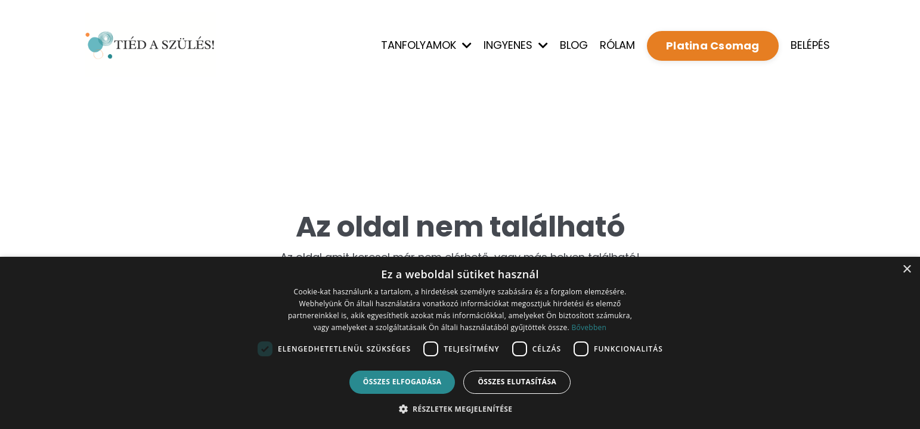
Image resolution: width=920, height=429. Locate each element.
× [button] (906, 269)
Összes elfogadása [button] (402, 382)
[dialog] (460, 343)
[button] (460, 409)
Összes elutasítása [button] (517, 382)
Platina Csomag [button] (713, 45)
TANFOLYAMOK (426, 45)
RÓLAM (617, 45)
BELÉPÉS (810, 45)
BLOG (574, 45)
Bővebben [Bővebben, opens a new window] (588, 327)
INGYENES (516, 45)
